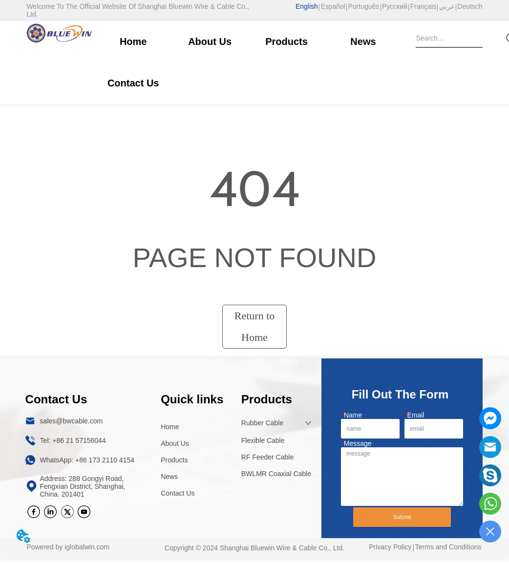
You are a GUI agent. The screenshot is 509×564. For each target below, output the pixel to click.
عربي (447, 6)
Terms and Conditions (448, 547)
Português (364, 6)
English (307, 6)
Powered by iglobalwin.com (67, 547)
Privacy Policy (390, 547)
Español (332, 6)
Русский (394, 6)
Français (423, 6)
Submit (402, 517)
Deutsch (469, 6)
